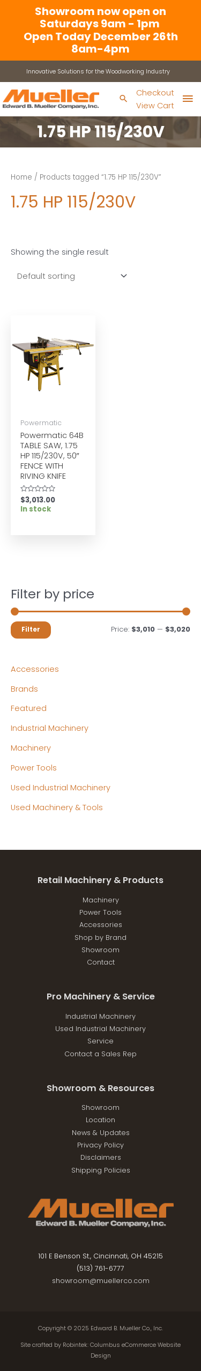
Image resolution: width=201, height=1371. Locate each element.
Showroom (100, 949)
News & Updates (101, 1132)
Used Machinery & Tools (57, 807)
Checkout (155, 92)
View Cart (155, 105)
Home (21, 177)
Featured (29, 708)
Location (100, 1119)
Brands (24, 689)
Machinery (31, 748)
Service (100, 1041)
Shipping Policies (100, 1170)
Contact (101, 962)
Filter (30, 629)
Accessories (35, 669)
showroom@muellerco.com (101, 1280)
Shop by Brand (100, 937)
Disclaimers (100, 1157)
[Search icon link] (123, 99)
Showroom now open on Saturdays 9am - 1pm (100, 17)
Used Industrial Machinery (60, 787)
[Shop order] (70, 275)
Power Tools (34, 767)
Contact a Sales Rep (100, 1053)
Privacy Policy (100, 1145)
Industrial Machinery (49, 728)
